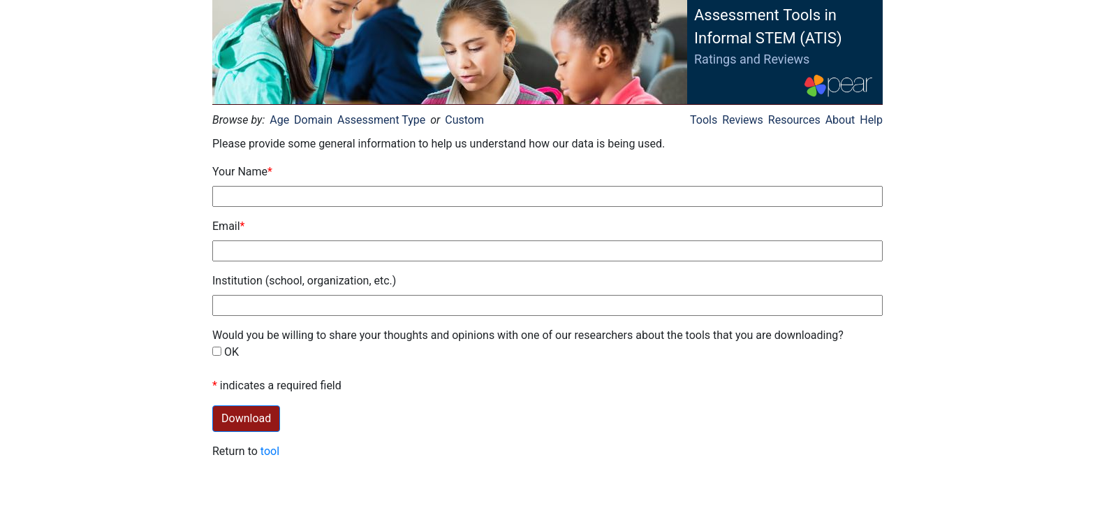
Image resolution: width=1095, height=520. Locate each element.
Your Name (239, 171)
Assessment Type (381, 120)
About (840, 120)
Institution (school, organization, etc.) (304, 280)
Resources (794, 120)
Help (871, 120)
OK (231, 352)
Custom (464, 120)
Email (226, 226)
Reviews (742, 120)
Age (279, 120)
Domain (313, 120)
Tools (703, 120)
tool (269, 451)
